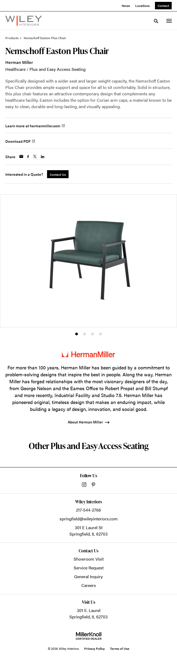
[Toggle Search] (156, 21)
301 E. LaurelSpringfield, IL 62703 (88, 613)
